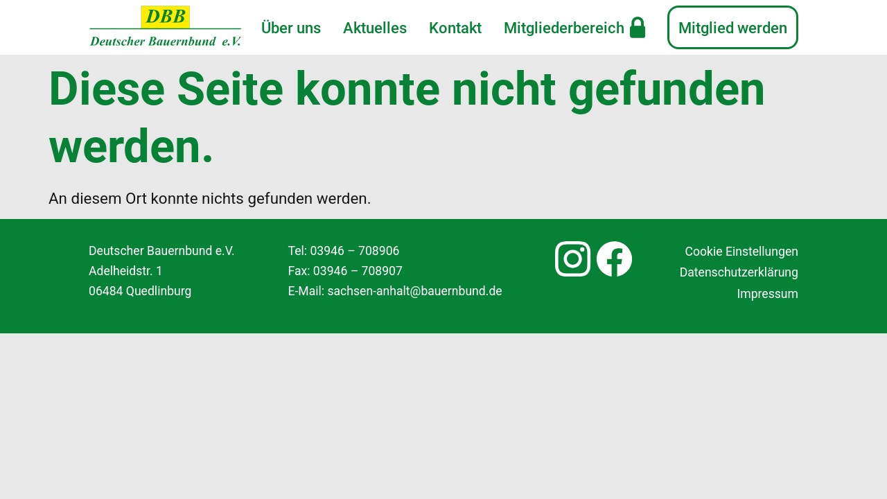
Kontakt (455, 28)
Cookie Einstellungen (741, 252)
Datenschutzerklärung (739, 272)
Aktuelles (375, 28)
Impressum (767, 294)
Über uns (291, 28)
